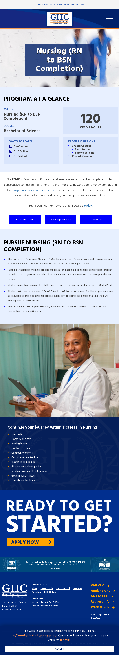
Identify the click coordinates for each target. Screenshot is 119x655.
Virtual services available (45, 606)
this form (65, 640)
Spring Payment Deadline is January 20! (59, 4)
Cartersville (47, 588)
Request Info (100, 601)
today (88, 205)
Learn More (95, 220)
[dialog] (109, 645)
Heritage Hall (63, 588)
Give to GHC (99, 596)
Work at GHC (100, 607)
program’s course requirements (33, 190)
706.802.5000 (15, 610)
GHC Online (50, 592)
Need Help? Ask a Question (100, 616)
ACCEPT (59, 649)
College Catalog (25, 220)
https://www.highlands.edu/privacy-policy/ (33, 636)
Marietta (77, 588)
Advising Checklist (60, 220)
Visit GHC (97, 585)
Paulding (36, 592)
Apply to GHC (100, 590)
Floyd (34, 588)
